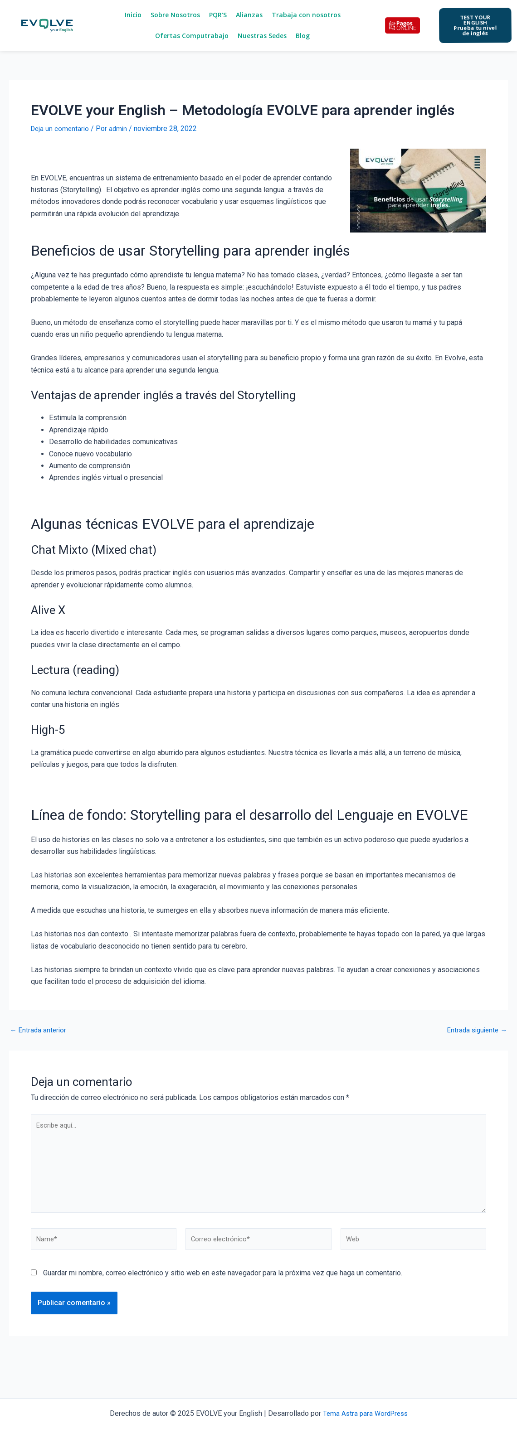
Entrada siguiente (475, 1030)
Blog (303, 35)
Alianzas (249, 14)
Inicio (133, 14)
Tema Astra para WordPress (365, 1413)
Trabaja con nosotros (306, 14)
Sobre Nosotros (175, 14)
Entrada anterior (39, 1030)
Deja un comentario (61, 128)
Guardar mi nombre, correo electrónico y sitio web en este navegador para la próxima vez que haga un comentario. (222, 1284)
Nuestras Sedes (262, 35)
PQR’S (218, 14)
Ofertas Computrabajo (192, 35)
